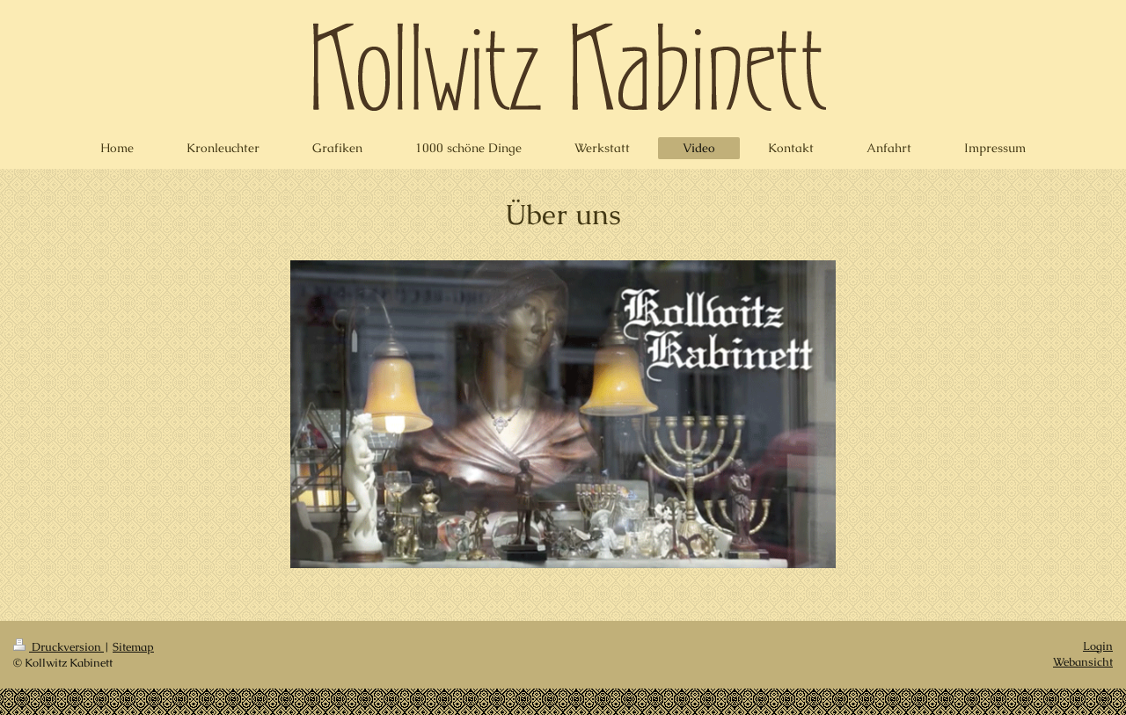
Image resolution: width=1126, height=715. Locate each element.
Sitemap (133, 646)
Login (1098, 645)
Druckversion (58, 646)
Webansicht (1083, 661)
